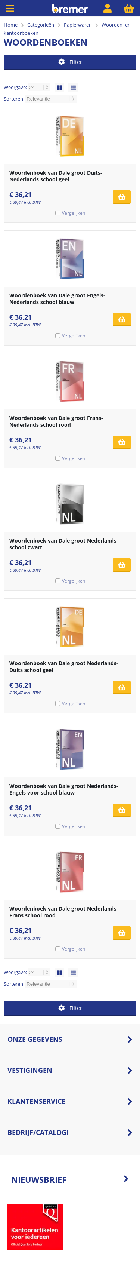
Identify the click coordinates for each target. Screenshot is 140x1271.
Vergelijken (73, 213)
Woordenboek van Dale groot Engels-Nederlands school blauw (57, 299)
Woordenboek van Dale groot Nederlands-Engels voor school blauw (63, 789)
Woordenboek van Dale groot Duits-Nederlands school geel (55, 176)
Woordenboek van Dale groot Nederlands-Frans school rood (63, 912)
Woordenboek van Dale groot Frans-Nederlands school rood (56, 421)
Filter (70, 61)
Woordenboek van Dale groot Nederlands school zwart (62, 544)
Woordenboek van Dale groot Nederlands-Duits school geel (63, 666)
